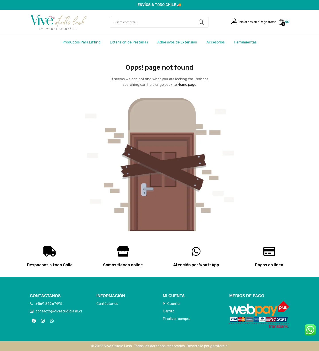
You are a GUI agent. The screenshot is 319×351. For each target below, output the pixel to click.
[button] (284, 22)
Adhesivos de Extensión (177, 42)
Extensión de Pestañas (129, 42)
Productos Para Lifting (81, 42)
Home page (187, 84)
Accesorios (215, 42)
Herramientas (245, 42)
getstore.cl (219, 346)
